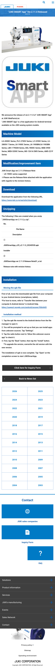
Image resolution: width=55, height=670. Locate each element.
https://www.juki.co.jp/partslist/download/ (19, 200)
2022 (14, 408)
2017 (40, 425)
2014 (14, 442)
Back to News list (27, 378)
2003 (40, 485)
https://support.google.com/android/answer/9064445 (24, 307)
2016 (14, 434)
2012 (14, 451)
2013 (40, 442)
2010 (14, 459)
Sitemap (27, 650)
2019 (40, 417)
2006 (14, 477)
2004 (14, 485)
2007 (40, 468)
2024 (14, 400)
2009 (40, 459)
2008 (14, 468)
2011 (40, 451)
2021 (40, 408)
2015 (40, 434)
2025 (40, 391)
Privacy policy (26, 645)
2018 (14, 425)
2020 (14, 417)
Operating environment (28, 656)
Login (48, 2)
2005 (40, 477)
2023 (40, 400)
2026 (14, 391)
